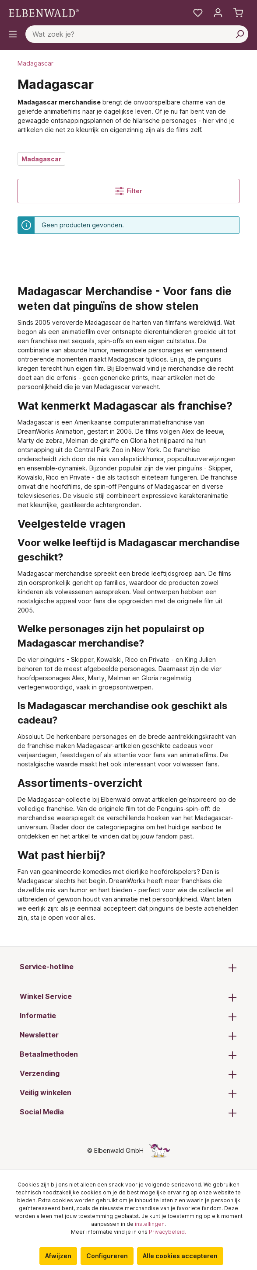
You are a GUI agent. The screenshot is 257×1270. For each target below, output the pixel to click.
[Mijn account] (218, 12)
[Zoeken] (239, 34)
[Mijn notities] (198, 12)
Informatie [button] (128, 1016)
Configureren (107, 1256)
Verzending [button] (128, 1074)
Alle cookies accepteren (180, 1256)
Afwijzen (58, 1256)
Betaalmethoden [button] (128, 1055)
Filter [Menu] (128, 191)
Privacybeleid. (167, 1231)
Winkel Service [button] (128, 997)
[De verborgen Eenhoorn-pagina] (159, 1150)
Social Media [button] (128, 1112)
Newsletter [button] (128, 1036)
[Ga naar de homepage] (44, 12)
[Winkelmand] (238, 12)
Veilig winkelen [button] (128, 1093)
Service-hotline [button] (128, 967)
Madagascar (41, 159)
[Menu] (13, 34)
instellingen (150, 1224)
